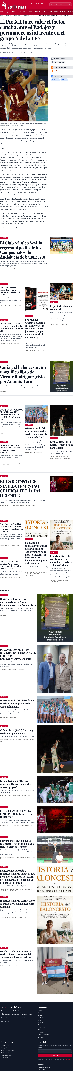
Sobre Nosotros (5, 1045)
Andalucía (22, 11)
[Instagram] (8, 1021)
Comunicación (53, 11)
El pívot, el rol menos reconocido (61, 308)
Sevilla (14, 11)
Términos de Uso (6, 1055)
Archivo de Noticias (43, 1034)
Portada (8, 15)
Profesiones (41, 1032)
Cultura (62, 11)
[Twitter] (5, 1021)
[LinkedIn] (11, 1021)
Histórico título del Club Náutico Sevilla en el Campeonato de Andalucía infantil (36, 433)
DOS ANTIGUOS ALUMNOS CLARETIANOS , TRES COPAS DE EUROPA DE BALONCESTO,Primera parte (11, 414)
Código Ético (5, 1048)
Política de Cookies (6, 1052)
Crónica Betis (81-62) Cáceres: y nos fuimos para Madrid (61, 444)
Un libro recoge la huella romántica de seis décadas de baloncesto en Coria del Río (11, 327)
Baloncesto (26, 15)
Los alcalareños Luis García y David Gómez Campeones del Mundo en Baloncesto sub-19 (11, 565)
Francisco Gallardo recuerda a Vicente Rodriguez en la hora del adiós (10, 291)
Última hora (8, 11)
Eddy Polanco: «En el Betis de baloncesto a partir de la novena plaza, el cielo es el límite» (11, 528)
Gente (30, 11)
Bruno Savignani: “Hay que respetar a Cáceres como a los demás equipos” (10, 449)
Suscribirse (54, 1055)
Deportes (37, 11)
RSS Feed (41, 1037)
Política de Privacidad (7, 1050)
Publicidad (41, 1064)
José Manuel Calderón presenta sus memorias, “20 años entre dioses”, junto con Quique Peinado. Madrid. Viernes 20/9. (35, 328)
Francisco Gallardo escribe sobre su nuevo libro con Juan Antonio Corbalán (61, 561)
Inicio (1, 15)
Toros (44, 11)
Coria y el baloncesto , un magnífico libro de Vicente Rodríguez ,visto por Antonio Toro (18, 602)
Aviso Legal (4, 1057)
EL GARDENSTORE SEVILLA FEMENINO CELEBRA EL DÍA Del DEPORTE (16, 814)
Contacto (4, 1060)
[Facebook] (2, 1021)
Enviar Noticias (42, 1069)
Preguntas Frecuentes (44, 1067)
